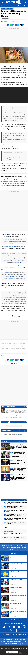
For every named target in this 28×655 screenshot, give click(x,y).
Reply (20, 417)
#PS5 (6, 253)
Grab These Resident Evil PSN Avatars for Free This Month (14, 523)
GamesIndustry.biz (12, 643)
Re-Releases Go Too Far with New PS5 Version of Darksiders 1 (14, 530)
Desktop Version (20, 549)
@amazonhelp (12, 292)
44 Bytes (4, 635)
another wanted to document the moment (13, 246)
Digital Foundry (5, 641)
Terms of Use (17, 547)
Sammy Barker (8, 21)
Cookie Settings (12, 549)
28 (7, 464)
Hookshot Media (8, 634)
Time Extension (22, 639)
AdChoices (9, 635)
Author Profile (9, 417)
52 (8, 456)
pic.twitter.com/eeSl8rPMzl (19, 301)
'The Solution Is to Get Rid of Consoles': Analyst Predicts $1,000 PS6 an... (14, 507)
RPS (22, 643)
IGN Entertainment (19, 634)
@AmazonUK (5, 241)
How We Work (16, 545)
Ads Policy (24, 547)
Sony (6, 8)
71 (8, 479)
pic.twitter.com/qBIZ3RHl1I (9, 278)
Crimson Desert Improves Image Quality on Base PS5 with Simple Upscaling (15, 519)
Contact (3, 547)
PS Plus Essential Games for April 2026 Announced (14, 511)
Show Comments (14, 426)
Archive (5, 549)
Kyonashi (16, 183)
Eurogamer (23, 641)
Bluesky (15, 417)
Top (3, 545)
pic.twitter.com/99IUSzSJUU (10, 260)
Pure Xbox (15, 639)
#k (21, 239)
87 (7, 472)
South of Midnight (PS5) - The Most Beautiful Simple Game (13, 534)
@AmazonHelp (11, 276)
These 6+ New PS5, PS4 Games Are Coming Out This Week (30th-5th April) (15, 538)
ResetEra (10, 183)
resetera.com (7, 351)
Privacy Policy (10, 547)
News (2, 8)
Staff (11, 545)
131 (17, 363)
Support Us (23, 545)
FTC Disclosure (12, 348)
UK (12, 8)
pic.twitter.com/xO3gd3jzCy (15, 241)
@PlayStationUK (19, 276)
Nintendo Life (9, 639)
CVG (19, 643)
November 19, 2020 (17, 243)
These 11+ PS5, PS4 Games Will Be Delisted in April (15, 526)
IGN (19, 641)
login (18, 434)
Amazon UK (22, 185)
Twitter (10, 234)
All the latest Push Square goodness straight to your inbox (14, 649)
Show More (14, 619)
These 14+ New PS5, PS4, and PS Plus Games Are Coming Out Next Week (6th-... (14, 515)
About (7, 545)
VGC (6, 643)
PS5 (9, 8)
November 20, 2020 (17, 280)
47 (7, 449)
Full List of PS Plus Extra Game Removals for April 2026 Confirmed (15, 503)
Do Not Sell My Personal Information (19, 635)
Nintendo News (13, 641)
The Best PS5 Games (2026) (7, 357)
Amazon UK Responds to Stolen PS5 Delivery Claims (13, 13)
